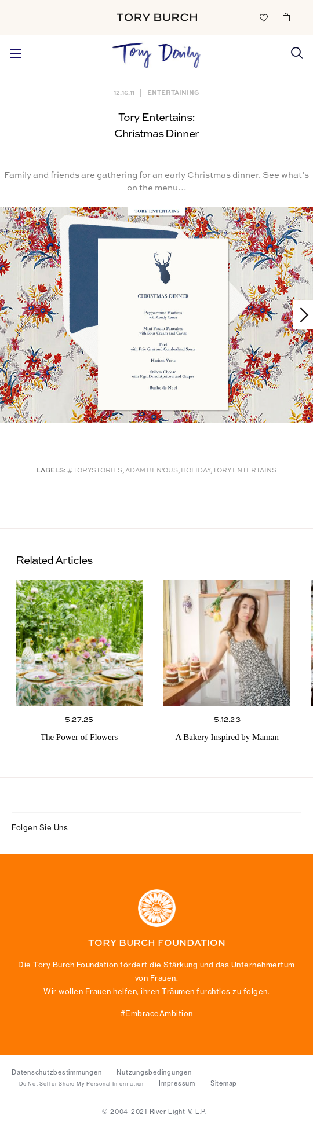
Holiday (195, 471)
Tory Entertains (244, 471)
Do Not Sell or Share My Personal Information (81, 1084)
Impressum (177, 1083)
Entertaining (173, 92)
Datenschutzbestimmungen (56, 1072)
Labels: (51, 471)
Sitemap (223, 1083)
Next (299, 314)
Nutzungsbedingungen (154, 1072)
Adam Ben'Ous (151, 471)
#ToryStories (94, 471)
